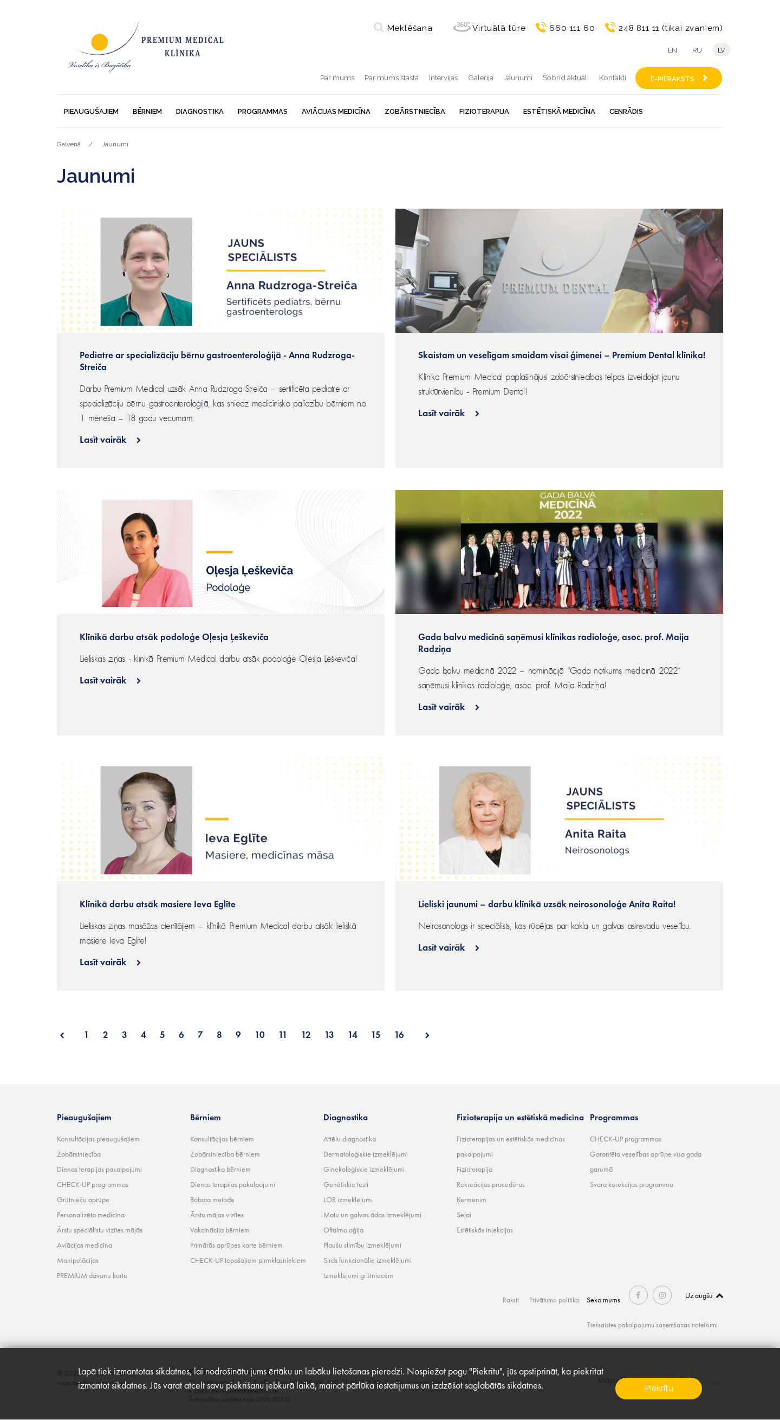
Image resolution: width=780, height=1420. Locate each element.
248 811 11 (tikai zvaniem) (671, 28)
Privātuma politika (556, 1300)
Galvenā (69, 144)
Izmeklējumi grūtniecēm (358, 1275)
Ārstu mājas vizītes (217, 1214)
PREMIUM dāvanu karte (92, 1275)
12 (306, 1035)
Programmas (263, 111)
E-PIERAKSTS (672, 79)
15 (376, 1035)
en (669, 50)
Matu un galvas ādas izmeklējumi (372, 1214)
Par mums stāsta (392, 77)
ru (696, 50)
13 (329, 1035)
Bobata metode (212, 1199)
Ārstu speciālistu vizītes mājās (99, 1230)
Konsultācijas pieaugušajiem (98, 1139)
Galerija (480, 77)
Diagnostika (200, 111)
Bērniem (147, 111)
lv (723, 50)
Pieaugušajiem (91, 111)
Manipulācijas (78, 1260)
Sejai (464, 1214)
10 (260, 1035)
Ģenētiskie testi (345, 1184)
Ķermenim (471, 1199)
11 (283, 1035)
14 (353, 1035)
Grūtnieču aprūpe (83, 1199)
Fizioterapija (484, 111)
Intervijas (443, 77)
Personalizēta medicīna (91, 1214)
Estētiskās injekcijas (485, 1230)
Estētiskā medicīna (559, 111)
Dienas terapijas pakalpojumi (99, 1169)
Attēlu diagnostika (349, 1139)
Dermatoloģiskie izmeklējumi (365, 1154)
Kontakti (612, 77)
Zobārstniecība (415, 111)
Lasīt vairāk (104, 439)
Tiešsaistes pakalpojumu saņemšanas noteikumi (648, 1324)
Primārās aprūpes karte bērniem (236, 1245)
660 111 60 (572, 28)
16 (399, 1035)
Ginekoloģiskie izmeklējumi (364, 1169)
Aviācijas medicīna (336, 111)
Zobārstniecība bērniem (225, 1154)
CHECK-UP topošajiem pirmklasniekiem (248, 1260)
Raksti (512, 1300)
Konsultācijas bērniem (222, 1139)
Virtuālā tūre (498, 28)
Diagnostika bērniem (220, 1169)
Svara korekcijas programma (631, 1184)
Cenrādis (626, 111)
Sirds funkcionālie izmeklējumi (367, 1260)
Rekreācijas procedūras (491, 1184)
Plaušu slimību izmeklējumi (362, 1245)
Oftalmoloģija (343, 1230)
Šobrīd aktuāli (566, 77)
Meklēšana (410, 28)
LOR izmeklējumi (348, 1199)
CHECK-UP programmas (92, 1184)
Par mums (337, 77)
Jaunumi (518, 77)
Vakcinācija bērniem (220, 1230)
